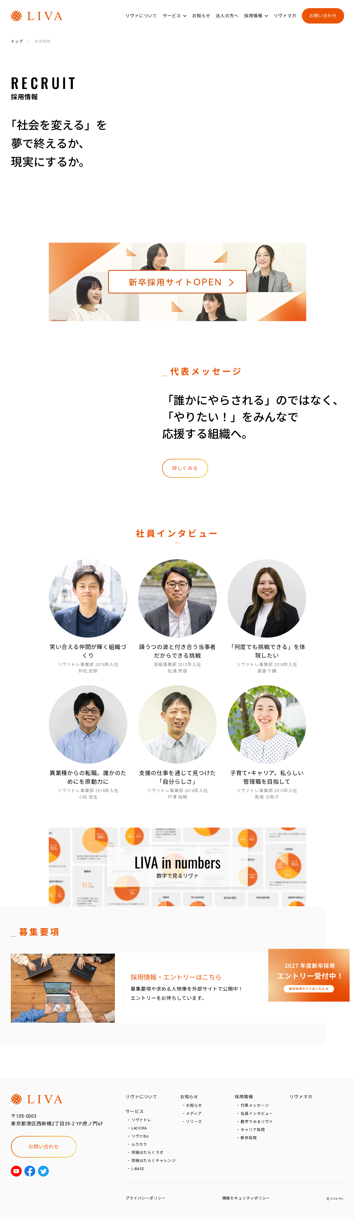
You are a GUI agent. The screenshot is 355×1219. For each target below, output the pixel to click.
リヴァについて (141, 16)
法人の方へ (227, 16)
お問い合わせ (323, 16)
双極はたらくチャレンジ (153, 1160)
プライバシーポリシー (145, 1198)
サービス (172, 16)
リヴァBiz (140, 1136)
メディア (194, 1113)
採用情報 (253, 16)
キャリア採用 (253, 1129)
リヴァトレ (141, 1120)
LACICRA (139, 1128)
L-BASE (137, 1168)
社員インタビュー (257, 1113)
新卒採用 (249, 1138)
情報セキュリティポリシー (246, 1198)
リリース (194, 1121)
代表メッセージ (255, 1105)
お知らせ (201, 16)
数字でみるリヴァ (257, 1121)
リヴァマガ (285, 16)
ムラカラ (139, 1144)
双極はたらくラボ (147, 1152)
